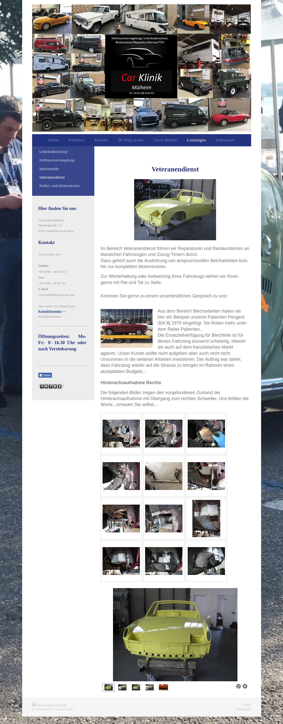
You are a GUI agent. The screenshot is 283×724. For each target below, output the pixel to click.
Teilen (45, 375)
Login (247, 704)
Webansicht (243, 709)
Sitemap (62, 705)
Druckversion (43, 705)
